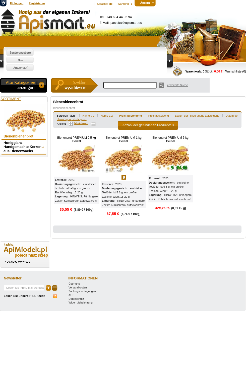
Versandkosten (78, 287)
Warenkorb (193, 71)
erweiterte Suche (177, 85)
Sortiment (11, 99)
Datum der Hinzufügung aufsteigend (197, 115)
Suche (161, 85)
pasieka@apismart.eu (126, 23)
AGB (71, 294)
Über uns (74, 283)
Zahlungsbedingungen (82, 291)
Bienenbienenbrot (64, 107)
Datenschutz (76, 298)
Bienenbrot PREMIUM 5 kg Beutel (170, 139)
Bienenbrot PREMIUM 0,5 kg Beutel (76, 139)
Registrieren (37, 3)
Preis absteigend (158, 115)
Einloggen (16, 3)
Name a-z (89, 115)
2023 (72, 179)
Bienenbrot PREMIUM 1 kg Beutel (123, 139)
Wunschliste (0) (235, 71)
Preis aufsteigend (130, 115)
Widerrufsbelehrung (81, 302)
